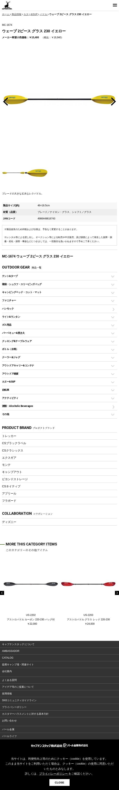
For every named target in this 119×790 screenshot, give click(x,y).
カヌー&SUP (8, 381)
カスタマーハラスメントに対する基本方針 (25, 713)
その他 (5, 414)
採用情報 (7, 693)
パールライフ (9, 736)
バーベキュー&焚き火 (13, 332)
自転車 (5, 389)
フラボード (9, 500)
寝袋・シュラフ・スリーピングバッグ (21, 284)
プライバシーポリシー (14, 707)
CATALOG (7, 657)
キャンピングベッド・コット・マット (21, 292)
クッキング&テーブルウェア (17, 341)
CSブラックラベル (14, 443)
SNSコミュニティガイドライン (19, 700)
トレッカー (9, 436)
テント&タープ (10, 276)
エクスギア (9, 457)
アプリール (9, 493)
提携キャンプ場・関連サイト (18, 664)
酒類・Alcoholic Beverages (17, 405)
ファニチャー (9, 300)
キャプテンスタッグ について (18, 644)
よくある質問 (9, 680)
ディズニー (9, 522)
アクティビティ (10, 398)
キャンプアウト (12, 472)
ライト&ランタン (11, 316)
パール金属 (8, 729)
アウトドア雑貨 (10, 373)
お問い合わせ (9, 720)
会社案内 (7, 671)
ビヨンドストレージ (15, 479)
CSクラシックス (12, 450)
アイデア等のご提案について (18, 686)
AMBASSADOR (10, 651)
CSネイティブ (11, 486)
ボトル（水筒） (10, 349)
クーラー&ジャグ (11, 357)
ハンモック (8, 308)
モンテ (6, 464)
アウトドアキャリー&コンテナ (18, 365)
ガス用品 (6, 324)
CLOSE (59, 782)
